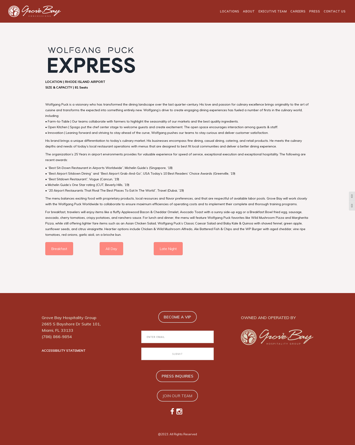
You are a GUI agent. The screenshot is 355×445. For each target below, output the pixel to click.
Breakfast (59, 248)
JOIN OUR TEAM (177, 395)
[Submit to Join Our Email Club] (177, 354)
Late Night (168, 248)
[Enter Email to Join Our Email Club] (177, 337)
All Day (111, 248)
